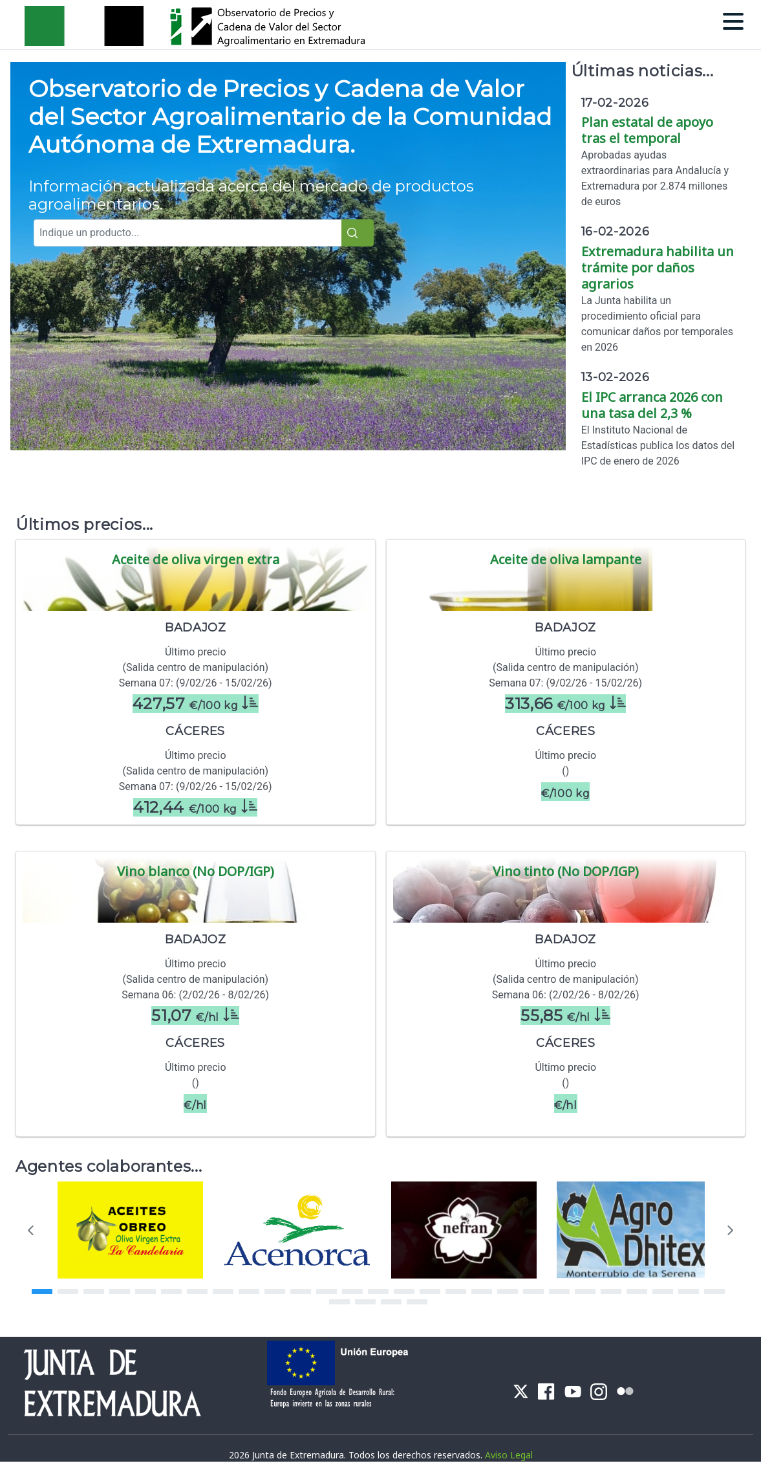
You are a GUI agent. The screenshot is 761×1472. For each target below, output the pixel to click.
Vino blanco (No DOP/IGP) (195, 871)
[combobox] (194, 233)
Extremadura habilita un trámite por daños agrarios (657, 267)
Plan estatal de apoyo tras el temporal (647, 130)
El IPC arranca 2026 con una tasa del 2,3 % (652, 405)
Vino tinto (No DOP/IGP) (566, 871)
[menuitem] (521, 1390)
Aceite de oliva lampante (565, 559)
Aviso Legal (509, 1455)
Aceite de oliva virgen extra (195, 559)
